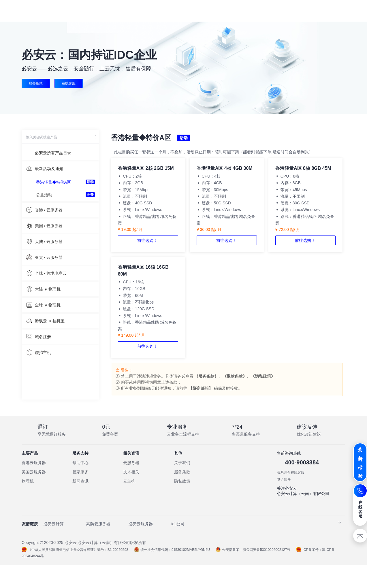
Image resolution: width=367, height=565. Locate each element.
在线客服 (69, 83)
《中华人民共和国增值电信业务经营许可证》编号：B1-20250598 (75, 550)
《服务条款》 (206, 376)
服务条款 (36, 83)
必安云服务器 (141, 523)
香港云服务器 (34, 462)
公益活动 (44, 195)
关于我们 (182, 462)
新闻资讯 (80, 481)
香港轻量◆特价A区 (53, 182)
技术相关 (131, 472)
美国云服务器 (34, 472)
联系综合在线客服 (290, 472)
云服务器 (131, 462)
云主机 (129, 481)
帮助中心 (80, 462)
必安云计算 (54, 523)
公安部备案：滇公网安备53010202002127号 (253, 550)
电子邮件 (284, 479)
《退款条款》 (235, 376)
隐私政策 (182, 481)
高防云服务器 (98, 523)
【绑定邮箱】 (201, 388)
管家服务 (80, 472)
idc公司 (178, 523)
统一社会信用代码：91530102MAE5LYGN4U (172, 550)
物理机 (28, 481)
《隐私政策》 (263, 376)
